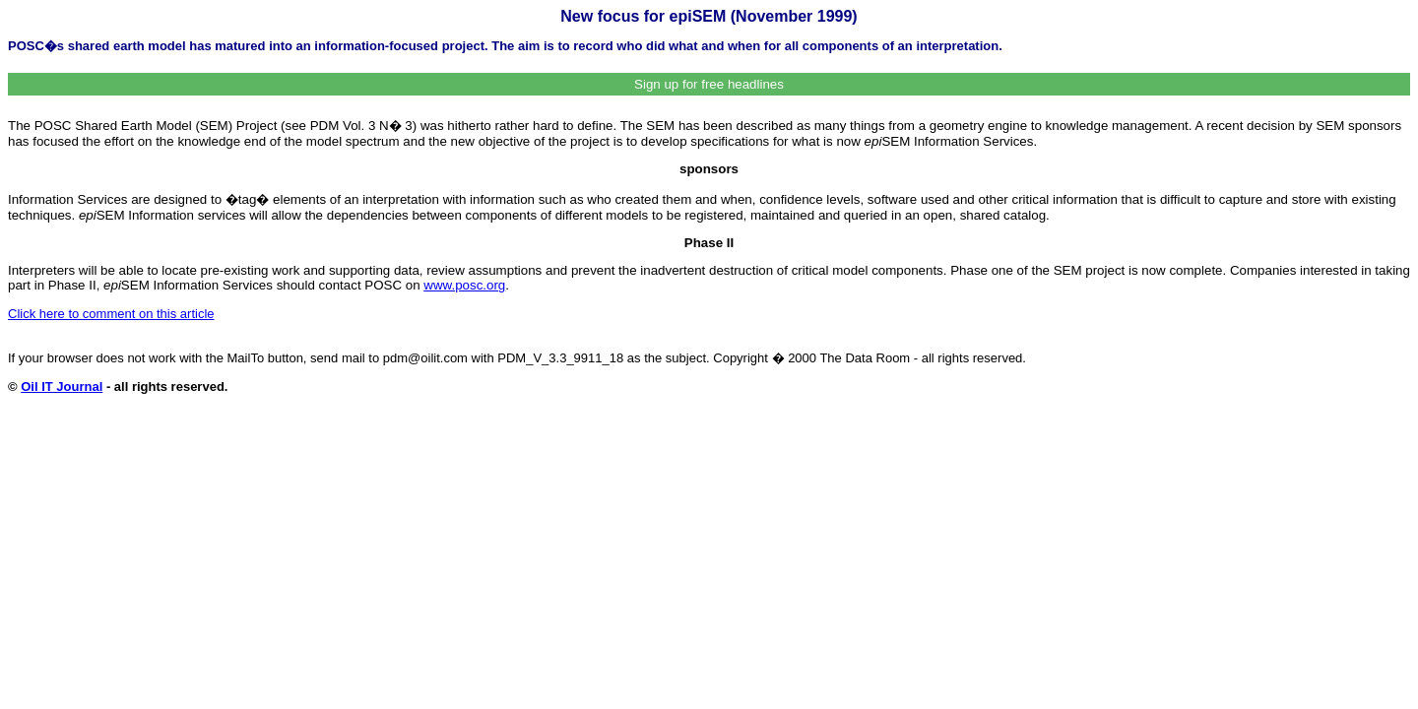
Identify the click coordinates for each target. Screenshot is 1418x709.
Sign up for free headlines (709, 84)
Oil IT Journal (61, 386)
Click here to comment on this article (111, 313)
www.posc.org (464, 285)
